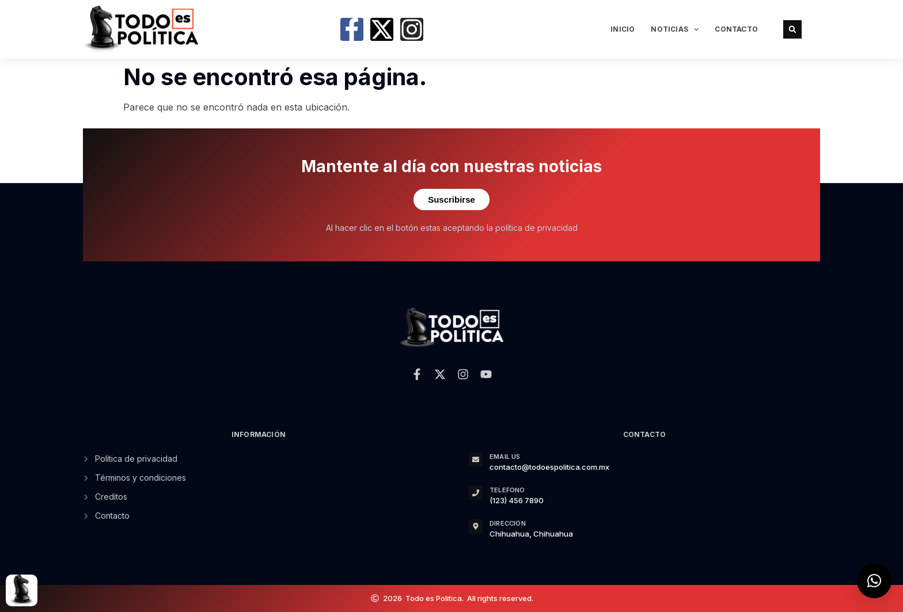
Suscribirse (451, 199)
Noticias (675, 29)
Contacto (736, 29)
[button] (792, 29)
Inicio (622, 29)
